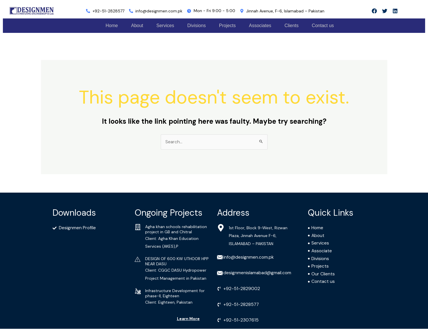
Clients (296, 25)
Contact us (328, 25)
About (136, 25)
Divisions (197, 25)
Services (165, 25)
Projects (229, 25)
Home (109, 25)
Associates (263, 25)
